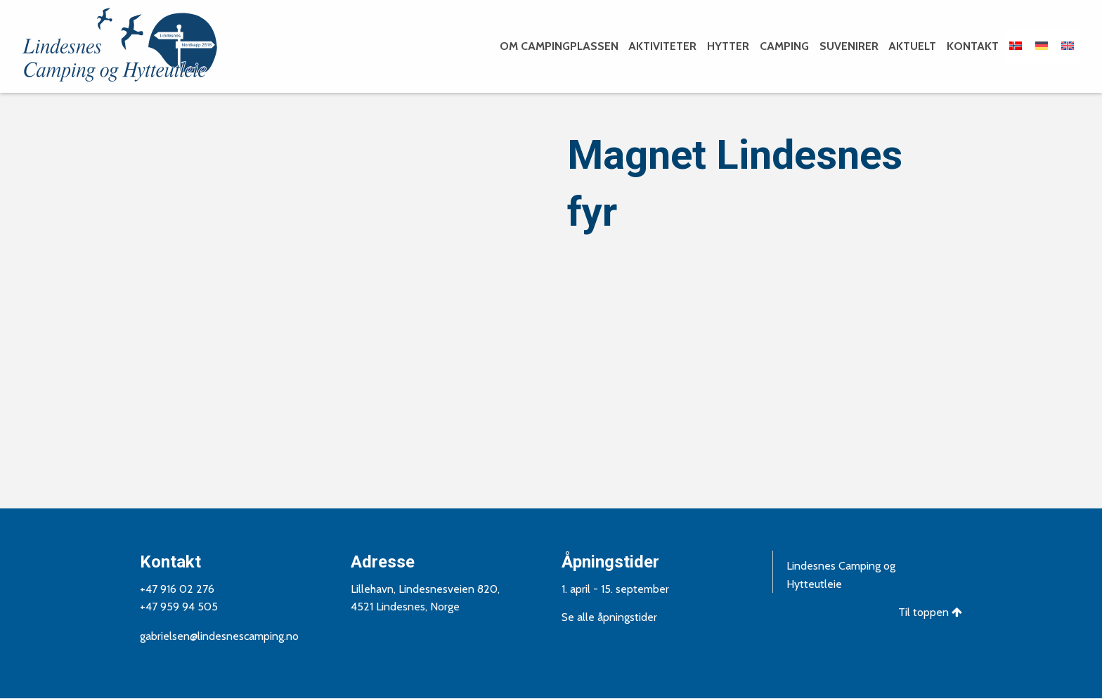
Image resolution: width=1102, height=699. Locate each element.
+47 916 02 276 (177, 589)
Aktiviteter (662, 46)
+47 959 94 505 (179, 606)
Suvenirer (849, 46)
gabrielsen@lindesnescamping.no (219, 636)
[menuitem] (558, 46)
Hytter (728, 46)
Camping (784, 46)
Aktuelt (912, 46)
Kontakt (973, 46)
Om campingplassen (559, 46)
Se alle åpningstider (609, 617)
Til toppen (930, 612)
